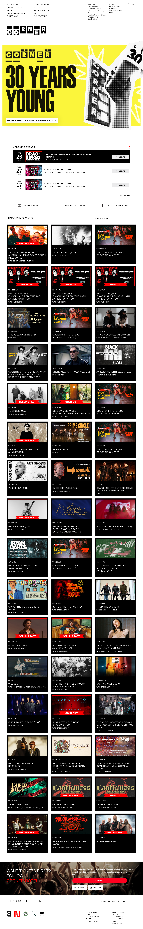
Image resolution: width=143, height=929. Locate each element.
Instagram (95, 888)
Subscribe (99, 881)
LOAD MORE (125, 195)
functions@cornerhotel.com (97, 15)
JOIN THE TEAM (41, 4)
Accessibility (41, 10)
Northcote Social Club (17, 914)
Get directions (92, 19)
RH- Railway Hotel (34, 913)
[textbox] (115, 218)
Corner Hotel (26, 30)
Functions (13, 16)
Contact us (40, 16)
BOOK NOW (12, 4)
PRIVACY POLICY (92, 921)
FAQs (36, 13)
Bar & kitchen (14, 7)
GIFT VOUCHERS (118, 916)
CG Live (42, 914)
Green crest (25, 914)
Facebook (79, 888)
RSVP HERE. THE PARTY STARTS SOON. (32, 120)
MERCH (37, 7)
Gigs (9, 10)
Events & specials (17, 13)
